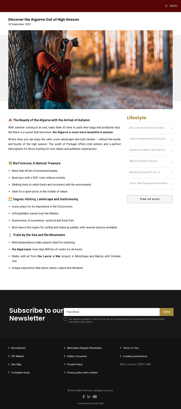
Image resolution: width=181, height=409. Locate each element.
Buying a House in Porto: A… (145, 172)
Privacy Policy (157, 319)
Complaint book (20, 372)
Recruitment (18, 348)
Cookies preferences (135, 356)
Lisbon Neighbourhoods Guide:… (148, 138)
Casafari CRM (96, 403)
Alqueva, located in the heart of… (148, 149)
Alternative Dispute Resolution (84, 348)
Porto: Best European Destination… (149, 183)
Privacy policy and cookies (82, 372)
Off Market (17, 356)
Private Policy (75, 364)
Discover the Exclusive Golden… (147, 127)
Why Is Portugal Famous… (144, 161)
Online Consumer (77, 356)
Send (166, 311)
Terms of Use (131, 348)
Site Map (16, 364)
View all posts (150, 199)
